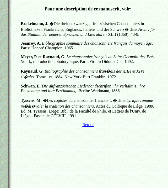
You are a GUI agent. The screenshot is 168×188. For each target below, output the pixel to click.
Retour (88, 124)
